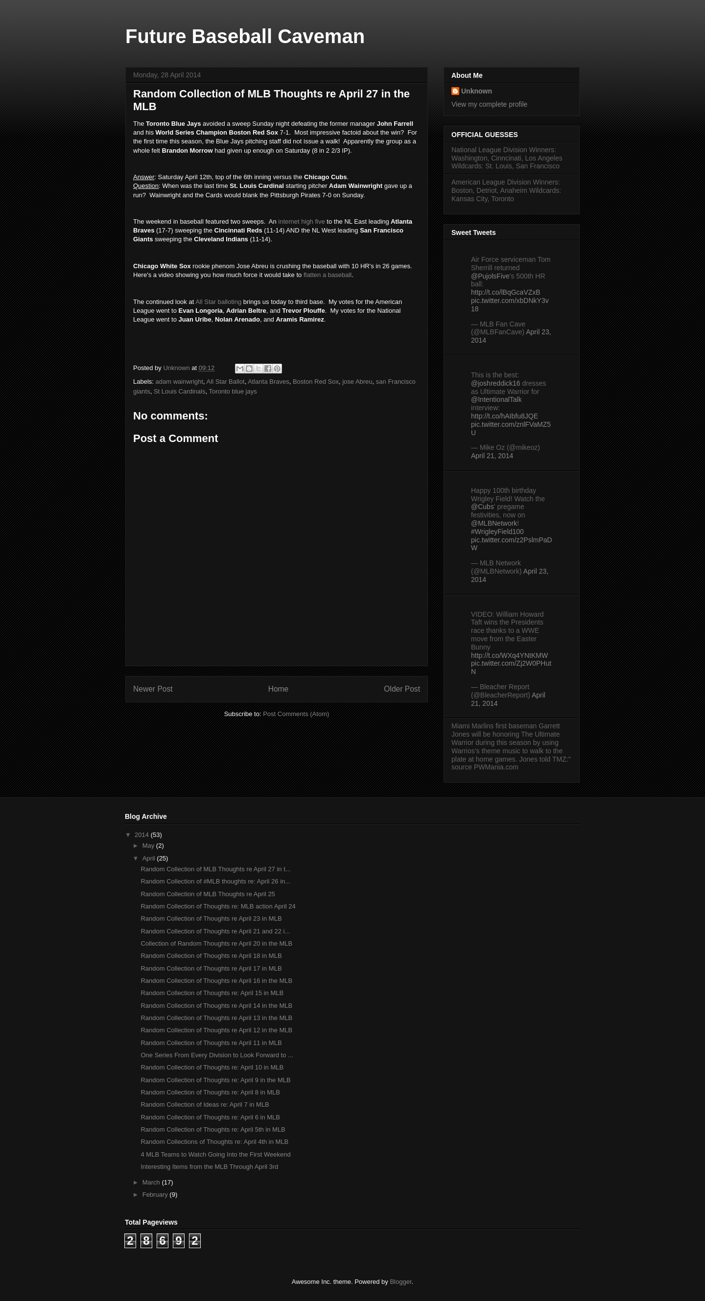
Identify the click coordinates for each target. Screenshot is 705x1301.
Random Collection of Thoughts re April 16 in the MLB (216, 980)
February (156, 1194)
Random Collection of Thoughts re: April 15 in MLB (212, 993)
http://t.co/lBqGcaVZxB (505, 292)
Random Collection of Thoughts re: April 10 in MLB (212, 1067)
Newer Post (153, 689)
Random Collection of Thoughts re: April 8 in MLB (210, 1092)
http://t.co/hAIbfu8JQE (504, 416)
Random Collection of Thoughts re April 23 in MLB (211, 918)
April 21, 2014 (492, 456)
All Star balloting (218, 301)
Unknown (476, 91)
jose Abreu (357, 381)
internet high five (301, 221)
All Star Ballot (226, 381)
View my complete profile (489, 104)
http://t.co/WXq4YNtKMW (509, 655)
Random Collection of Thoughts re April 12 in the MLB (216, 1030)
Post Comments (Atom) (296, 714)
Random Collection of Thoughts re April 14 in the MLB (216, 1005)
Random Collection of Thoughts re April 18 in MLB (211, 955)
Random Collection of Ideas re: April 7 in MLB (205, 1104)
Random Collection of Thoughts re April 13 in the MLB (216, 1018)
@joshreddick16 (495, 383)
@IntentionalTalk (496, 399)
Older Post (402, 689)
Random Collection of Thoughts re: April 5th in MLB (213, 1129)
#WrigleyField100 (497, 531)
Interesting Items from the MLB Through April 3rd (209, 1166)
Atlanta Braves (268, 381)
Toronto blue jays (233, 391)
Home (278, 689)
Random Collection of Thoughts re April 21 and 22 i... (215, 931)
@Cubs (482, 507)
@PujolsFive (490, 276)
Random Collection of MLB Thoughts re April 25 (208, 894)
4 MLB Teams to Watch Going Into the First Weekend (215, 1154)
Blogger (400, 1281)
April (149, 858)
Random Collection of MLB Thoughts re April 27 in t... (215, 869)
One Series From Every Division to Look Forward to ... (217, 1055)
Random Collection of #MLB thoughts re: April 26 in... (215, 881)
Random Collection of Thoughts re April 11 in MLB (211, 1042)
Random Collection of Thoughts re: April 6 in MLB (210, 1117)
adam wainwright (180, 381)
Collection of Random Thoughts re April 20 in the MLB (216, 943)
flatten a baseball (327, 275)
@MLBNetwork (494, 523)
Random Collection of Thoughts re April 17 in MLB (211, 968)
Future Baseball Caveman (245, 36)
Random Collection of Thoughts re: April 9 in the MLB (215, 1080)
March (152, 1182)
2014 (143, 834)
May (149, 845)
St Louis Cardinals (180, 391)
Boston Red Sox (316, 381)
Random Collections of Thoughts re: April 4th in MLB (214, 1141)
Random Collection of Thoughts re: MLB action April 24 (218, 906)
